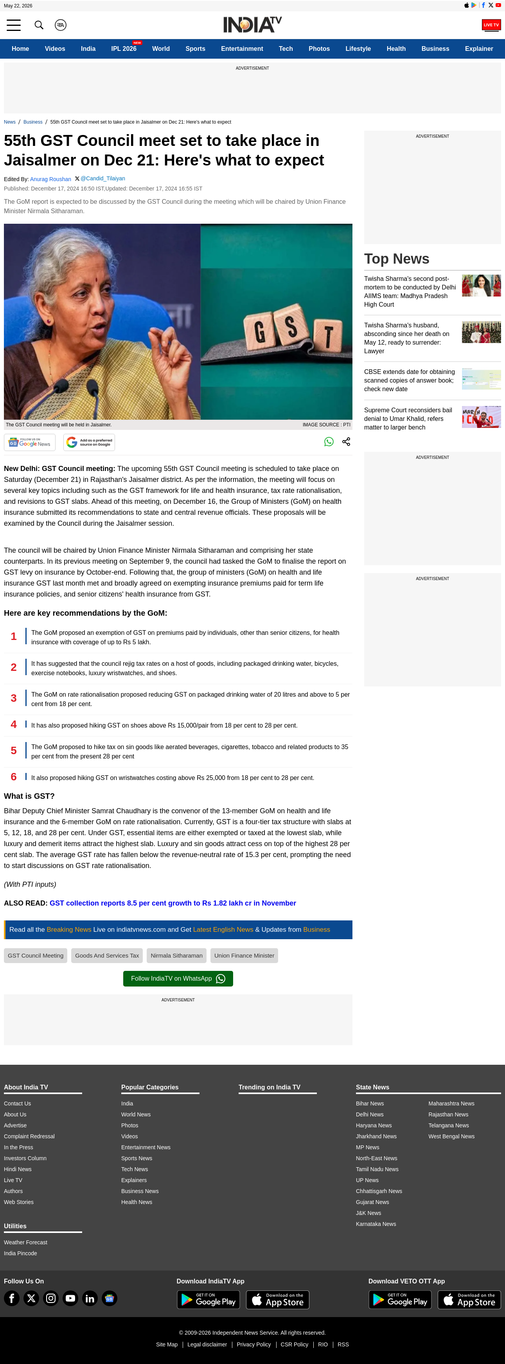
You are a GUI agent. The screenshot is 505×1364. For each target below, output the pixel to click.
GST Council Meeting (35, 955)
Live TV (13, 1180)
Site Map (167, 1344)
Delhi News (370, 1114)
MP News (367, 1147)
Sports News (136, 1158)
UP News (367, 1180)
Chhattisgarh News (379, 1191)
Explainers (134, 1180)
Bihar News (370, 1103)
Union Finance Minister (244, 955)
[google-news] (109, 1298)
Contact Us (17, 1103)
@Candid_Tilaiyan (103, 178)
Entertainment (242, 48)
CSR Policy (295, 1344)
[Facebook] (12, 1298)
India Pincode (20, 1253)
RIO (323, 1344)
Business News (140, 1191)
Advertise (15, 1125)
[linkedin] (90, 1298)
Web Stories (19, 1202)
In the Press (18, 1147)
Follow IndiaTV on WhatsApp (178, 978)
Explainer (479, 48)
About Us (15, 1114)
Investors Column (25, 1158)
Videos (55, 48)
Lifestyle (358, 48)
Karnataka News (376, 1224)
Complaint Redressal (29, 1136)
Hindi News (18, 1169)
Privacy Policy (254, 1344)
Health (396, 48)
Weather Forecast (25, 1242)
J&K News (368, 1213)
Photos (319, 48)
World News (136, 1114)
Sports (195, 48)
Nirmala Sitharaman (177, 955)
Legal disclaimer (207, 1344)
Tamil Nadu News (377, 1169)
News (10, 122)
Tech (286, 48)
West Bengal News (452, 1136)
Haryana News (374, 1125)
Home (20, 48)
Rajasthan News (449, 1114)
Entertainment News (146, 1147)
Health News (136, 1202)
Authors (13, 1191)
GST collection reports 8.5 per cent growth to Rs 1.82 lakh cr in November (173, 903)
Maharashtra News (452, 1103)
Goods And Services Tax (107, 955)
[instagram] (51, 1298)
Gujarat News (372, 1202)
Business (435, 48)
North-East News (376, 1158)
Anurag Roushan (50, 179)
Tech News (134, 1169)
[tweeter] (31, 1298)
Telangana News (449, 1125)
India (88, 48)
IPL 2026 (124, 48)
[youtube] (70, 1298)
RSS (343, 1344)
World (161, 48)
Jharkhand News (376, 1136)
